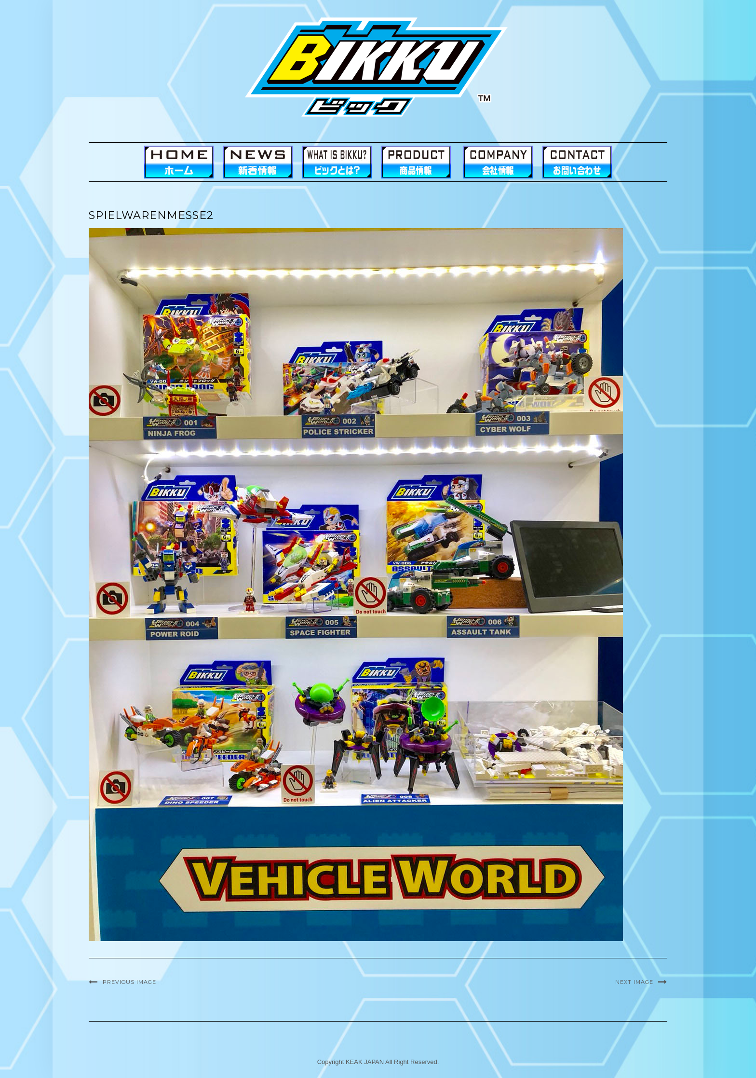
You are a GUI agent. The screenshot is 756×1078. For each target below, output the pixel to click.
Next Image (634, 982)
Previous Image (129, 982)
